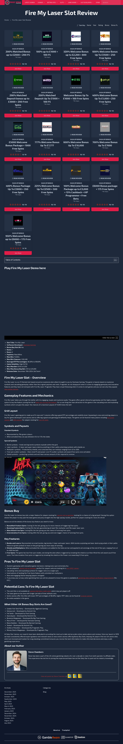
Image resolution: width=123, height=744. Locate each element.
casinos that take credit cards (40, 591)
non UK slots (43, 420)
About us (56, 730)
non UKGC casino (73, 568)
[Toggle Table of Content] (114, 260)
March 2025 (8, 706)
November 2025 (10, 694)
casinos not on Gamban (27, 568)
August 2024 (8, 720)
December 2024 (10, 713)
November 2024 (10, 716)
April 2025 (8, 704)
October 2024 (9, 718)
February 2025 (9, 708)
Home (6, 20)
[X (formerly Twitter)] (80, 676)
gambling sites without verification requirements (96, 578)
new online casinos (11, 389)
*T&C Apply (18, 57)
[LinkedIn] (75, 676)
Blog (44, 692)
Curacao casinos (86, 596)
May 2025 (7, 701)
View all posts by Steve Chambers (53, 676)
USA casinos (17, 420)
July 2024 (7, 723)
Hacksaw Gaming (29, 345)
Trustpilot (66, 730)
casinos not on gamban (65, 515)
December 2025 (10, 692)
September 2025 (10, 699)
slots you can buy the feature (46, 402)
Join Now (18, 69)
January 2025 (9, 711)
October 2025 (9, 697)
